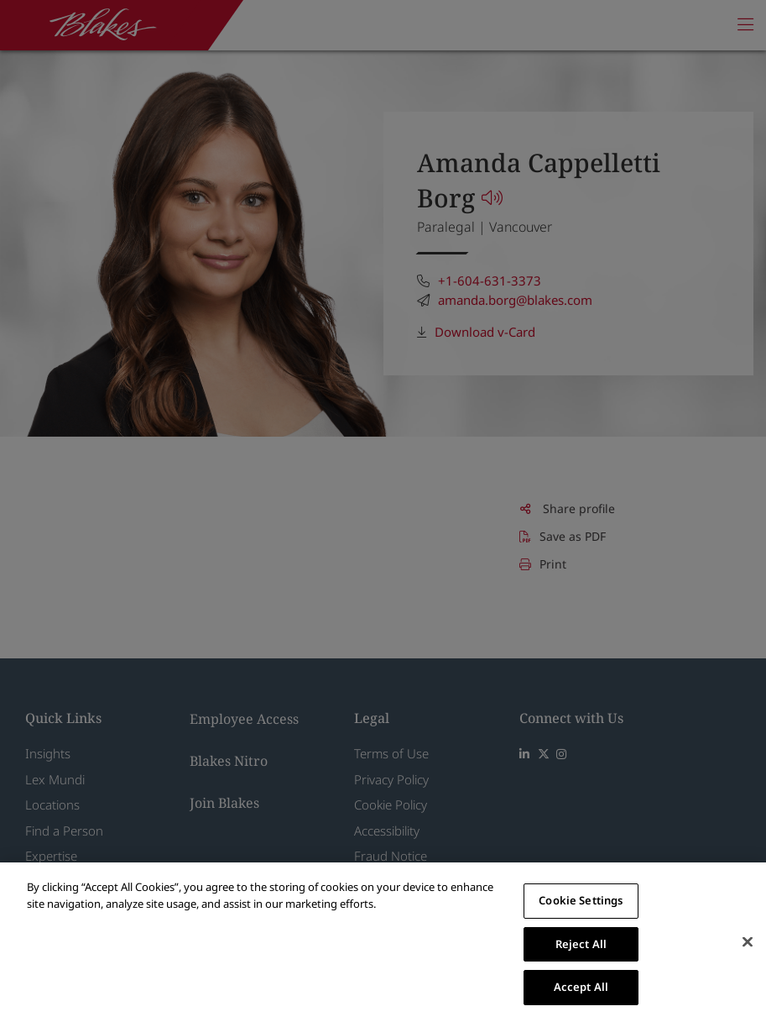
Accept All (581, 986)
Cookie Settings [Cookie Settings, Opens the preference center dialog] (581, 900)
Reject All (581, 943)
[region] (383, 942)
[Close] (747, 942)
